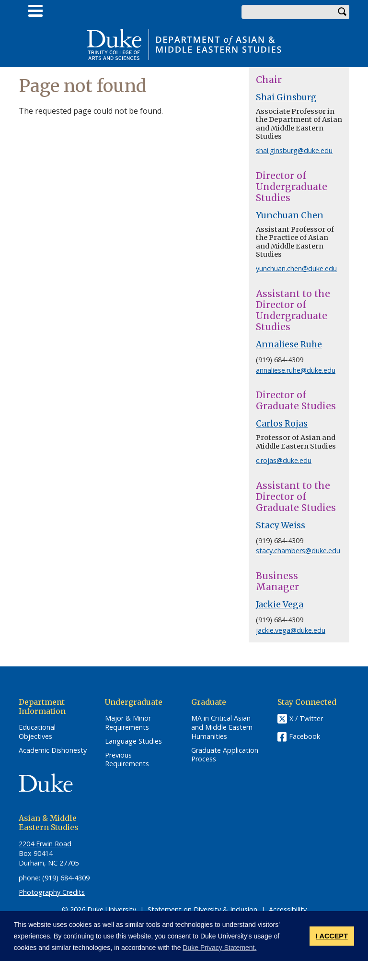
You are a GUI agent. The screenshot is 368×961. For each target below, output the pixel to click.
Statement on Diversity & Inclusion (202, 909)
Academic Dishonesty (53, 750)
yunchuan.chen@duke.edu (296, 268)
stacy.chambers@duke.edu (298, 550)
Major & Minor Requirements (128, 723)
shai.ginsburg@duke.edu (294, 150)
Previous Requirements (127, 760)
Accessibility (288, 909)
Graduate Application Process (224, 755)
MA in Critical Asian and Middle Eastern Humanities (222, 727)
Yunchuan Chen (289, 215)
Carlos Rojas (282, 423)
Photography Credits (52, 892)
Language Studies (133, 741)
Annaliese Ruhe (289, 344)
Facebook (304, 736)
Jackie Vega (279, 604)
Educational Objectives (37, 732)
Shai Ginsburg (286, 97)
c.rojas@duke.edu (283, 460)
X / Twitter (306, 719)
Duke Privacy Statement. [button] (219, 947)
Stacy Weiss (280, 525)
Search (342, 12)
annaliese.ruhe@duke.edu (295, 370)
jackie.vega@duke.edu (290, 630)
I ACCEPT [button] (332, 936)
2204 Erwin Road (45, 843)
